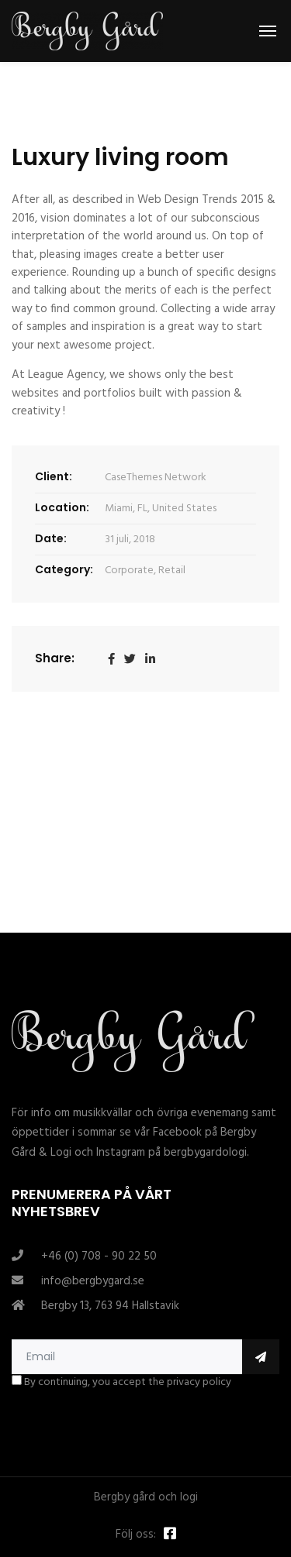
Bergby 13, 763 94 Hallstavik (110, 1306)
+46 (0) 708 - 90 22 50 (99, 1256)
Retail (171, 570)
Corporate (129, 570)
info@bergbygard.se (92, 1281)
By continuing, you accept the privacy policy (121, 1382)
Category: (64, 569)
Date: (51, 538)
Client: (53, 476)
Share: (54, 658)
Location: (62, 507)
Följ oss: (136, 1535)
